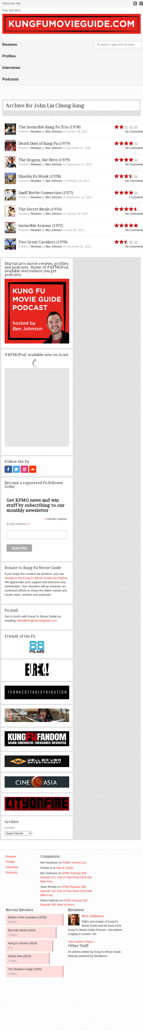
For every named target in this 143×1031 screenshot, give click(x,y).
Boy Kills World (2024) (22, 930)
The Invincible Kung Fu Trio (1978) (49, 127)
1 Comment (136, 197)
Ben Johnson (54, 131)
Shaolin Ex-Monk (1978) (39, 176)
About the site (11, 3)
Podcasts (10, 79)
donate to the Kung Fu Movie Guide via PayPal (36, 577)
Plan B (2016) (64, 867)
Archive (10, 827)
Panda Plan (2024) (19, 956)
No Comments (134, 131)
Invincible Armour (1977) (40, 225)
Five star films (11, 10)
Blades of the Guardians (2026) (27, 917)
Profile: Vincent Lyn (74, 862)
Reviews (9, 44)
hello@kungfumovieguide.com (37, 620)
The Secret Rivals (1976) (40, 209)
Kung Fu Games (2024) (22, 943)
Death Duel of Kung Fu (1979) (44, 143)
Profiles (9, 56)
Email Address (18, 524)
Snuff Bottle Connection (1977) (46, 192)
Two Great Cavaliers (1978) (43, 242)
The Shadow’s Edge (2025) (25, 969)
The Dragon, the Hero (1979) (44, 160)
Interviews (11, 68)
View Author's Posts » (81, 941)
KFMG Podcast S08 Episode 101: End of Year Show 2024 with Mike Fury (66, 877)
